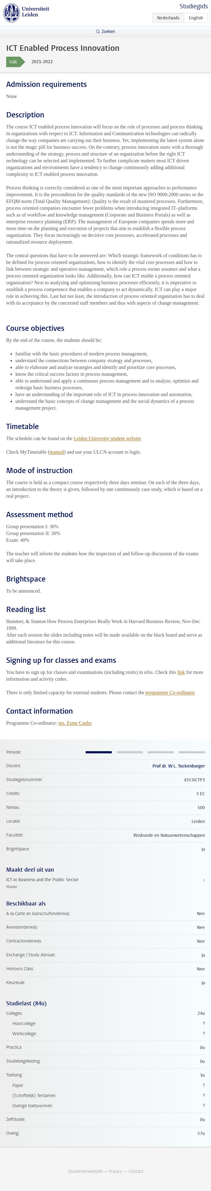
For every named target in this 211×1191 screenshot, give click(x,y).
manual (57, 452)
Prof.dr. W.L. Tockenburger (178, 766)
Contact (135, 1171)
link (181, 672)
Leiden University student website (107, 438)
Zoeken (108, 31)
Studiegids (194, 6)
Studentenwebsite (85, 1171)
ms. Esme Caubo (75, 723)
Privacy (115, 1171)
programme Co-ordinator (170, 692)
